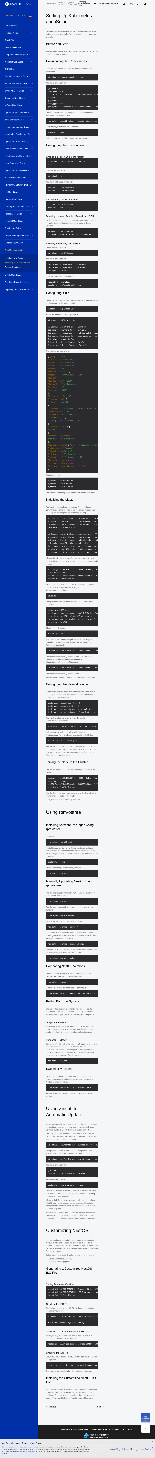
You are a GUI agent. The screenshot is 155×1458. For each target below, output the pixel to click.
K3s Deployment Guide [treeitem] (16, 178)
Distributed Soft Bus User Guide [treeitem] (19, 282)
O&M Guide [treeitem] (16, 69)
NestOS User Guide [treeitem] (16, 250)
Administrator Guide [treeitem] (16, 62)
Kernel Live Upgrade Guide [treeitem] (17, 127)
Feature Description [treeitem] (16, 267)
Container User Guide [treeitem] (16, 98)
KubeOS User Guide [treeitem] (16, 221)
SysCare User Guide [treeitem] (16, 120)
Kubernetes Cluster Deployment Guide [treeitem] (19, 156)
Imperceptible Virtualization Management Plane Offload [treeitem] (19, 289)
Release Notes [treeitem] (16, 33)
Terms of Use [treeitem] (16, 26)
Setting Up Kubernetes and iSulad (84, 4)
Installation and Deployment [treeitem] (16, 258)
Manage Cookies (144, 1449)
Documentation (51, 4)
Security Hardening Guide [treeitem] (16, 76)
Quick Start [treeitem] (16, 40)
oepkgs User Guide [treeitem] (16, 199)
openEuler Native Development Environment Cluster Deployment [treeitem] (19, 170)
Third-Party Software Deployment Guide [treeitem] (19, 185)
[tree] (19, 736)
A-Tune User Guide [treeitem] (16, 105)
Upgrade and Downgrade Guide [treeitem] (19, 55)
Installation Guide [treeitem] (16, 47)
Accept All (114, 1449)
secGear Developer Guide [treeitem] (16, 149)
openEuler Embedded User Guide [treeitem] (19, 112)
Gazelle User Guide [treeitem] (16, 243)
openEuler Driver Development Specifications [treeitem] (19, 141)
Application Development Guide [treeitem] (19, 134)
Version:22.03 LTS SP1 (62, 4)
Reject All (128, 1449)
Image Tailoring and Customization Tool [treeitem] (19, 235)
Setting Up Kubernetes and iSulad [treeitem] (18, 262)
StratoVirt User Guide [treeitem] (16, 91)
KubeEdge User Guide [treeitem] (16, 163)
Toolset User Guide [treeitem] (16, 214)
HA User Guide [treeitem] (16, 192)
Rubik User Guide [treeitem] (16, 228)
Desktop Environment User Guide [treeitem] (19, 207)
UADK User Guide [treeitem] (16, 275)
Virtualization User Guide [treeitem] (16, 84)
